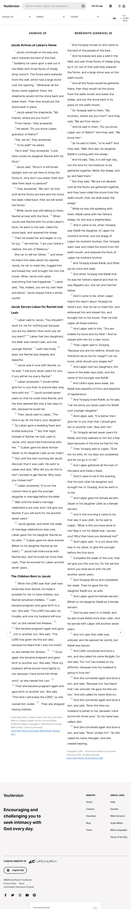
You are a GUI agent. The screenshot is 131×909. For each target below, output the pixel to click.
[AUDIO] (105, 18)
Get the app (97, 6)
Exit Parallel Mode (124, 18)
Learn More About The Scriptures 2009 (85, 758)
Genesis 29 (17, 17)
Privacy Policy (10, 883)
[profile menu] (121, 6)
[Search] (51, 6)
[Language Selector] (111, 6)
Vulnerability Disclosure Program (19, 887)
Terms (21, 883)
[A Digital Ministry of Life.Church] (65, 859)
